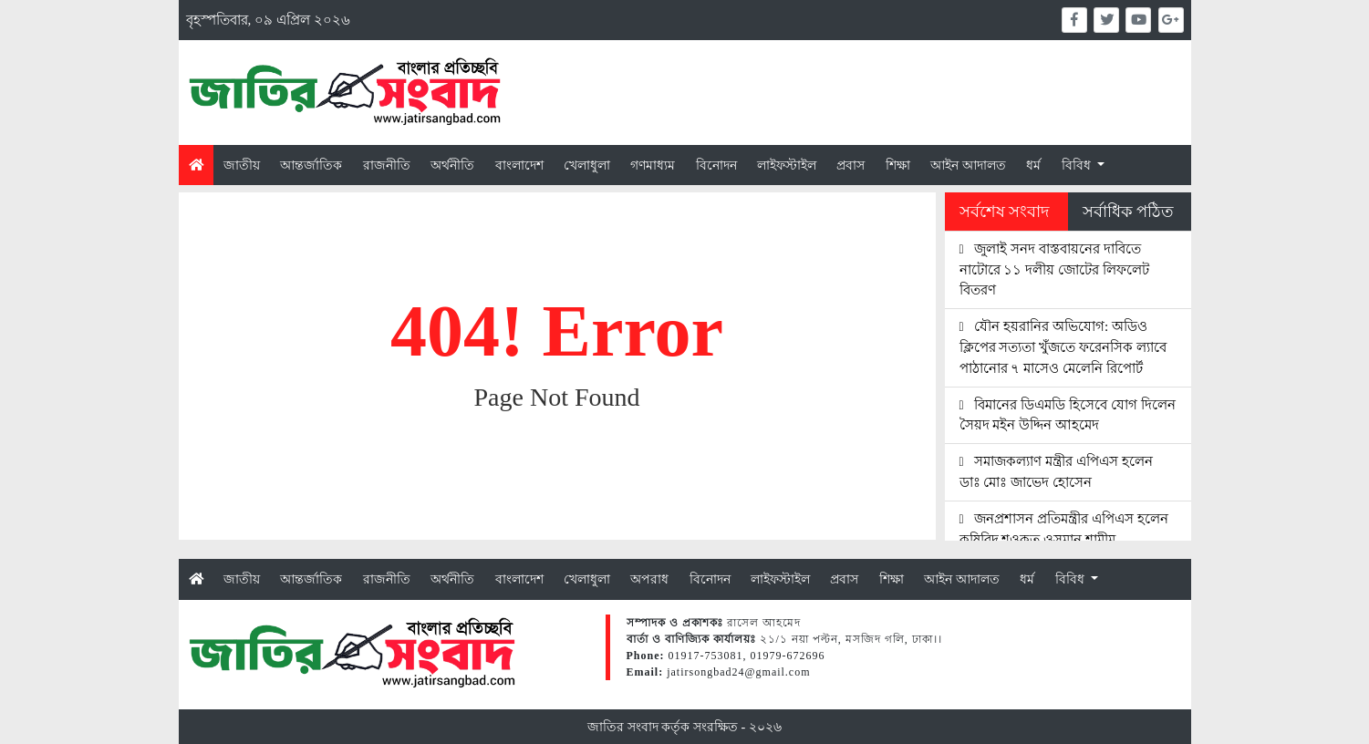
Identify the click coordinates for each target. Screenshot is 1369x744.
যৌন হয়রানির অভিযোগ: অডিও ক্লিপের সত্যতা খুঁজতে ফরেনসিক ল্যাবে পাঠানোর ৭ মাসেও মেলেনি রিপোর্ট (1063, 347)
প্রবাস (850, 165)
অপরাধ (649, 579)
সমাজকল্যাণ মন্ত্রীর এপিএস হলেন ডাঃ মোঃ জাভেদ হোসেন (1056, 471)
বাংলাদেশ (519, 165)
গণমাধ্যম (652, 165)
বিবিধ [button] (1078, 165)
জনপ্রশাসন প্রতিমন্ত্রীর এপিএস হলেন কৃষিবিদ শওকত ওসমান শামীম (1063, 529)
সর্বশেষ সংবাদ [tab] (1004, 211)
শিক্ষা (898, 165)
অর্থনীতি (452, 165)
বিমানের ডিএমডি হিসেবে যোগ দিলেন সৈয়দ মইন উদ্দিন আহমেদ (1067, 415)
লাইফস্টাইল (786, 165)
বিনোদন (716, 165)
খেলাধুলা (587, 165)
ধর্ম (1033, 165)
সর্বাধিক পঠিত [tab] (1128, 211)
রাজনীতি (386, 165)
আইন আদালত (968, 165)
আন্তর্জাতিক (311, 165)
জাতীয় (241, 165)
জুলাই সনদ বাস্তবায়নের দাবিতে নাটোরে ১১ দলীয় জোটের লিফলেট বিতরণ (1054, 269)
